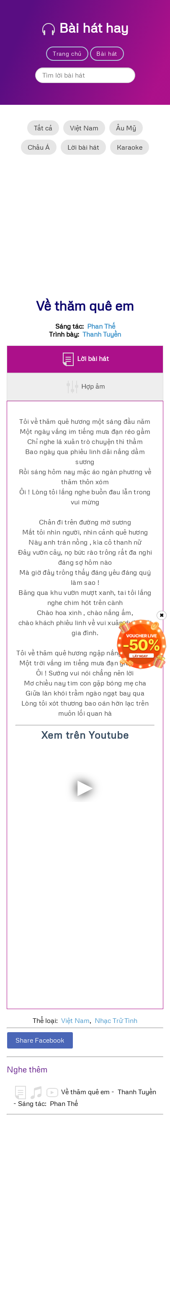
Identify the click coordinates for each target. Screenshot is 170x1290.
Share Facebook (39, 1040)
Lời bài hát (83, 147)
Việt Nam (84, 128)
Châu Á (39, 147)
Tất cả (43, 128)
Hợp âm (85, 387)
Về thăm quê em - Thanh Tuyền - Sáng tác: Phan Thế (84, 1097)
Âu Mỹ (126, 128)
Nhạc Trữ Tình (116, 1020)
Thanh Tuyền (101, 334)
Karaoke (129, 147)
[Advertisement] (85, 230)
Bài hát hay (85, 27)
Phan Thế (101, 326)
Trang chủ (67, 53)
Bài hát (106, 53)
